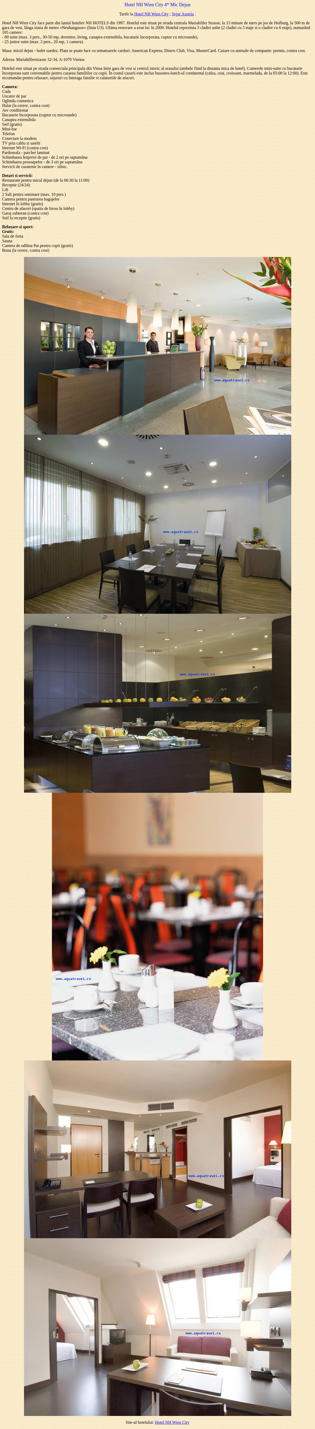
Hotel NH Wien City (151, 14)
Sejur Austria (183, 14)
